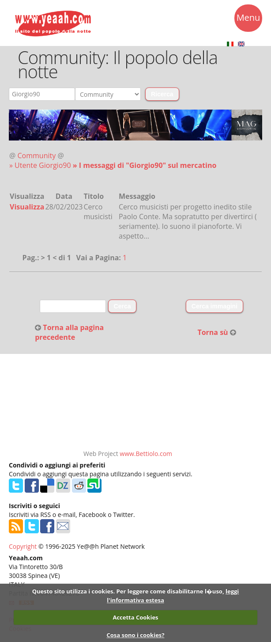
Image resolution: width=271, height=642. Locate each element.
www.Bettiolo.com (146, 453)
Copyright (23, 546)
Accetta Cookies (135, 617)
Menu (248, 19)
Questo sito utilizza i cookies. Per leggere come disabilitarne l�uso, (128, 591)
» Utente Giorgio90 (41, 165)
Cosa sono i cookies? (135, 635)
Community (37, 155)
